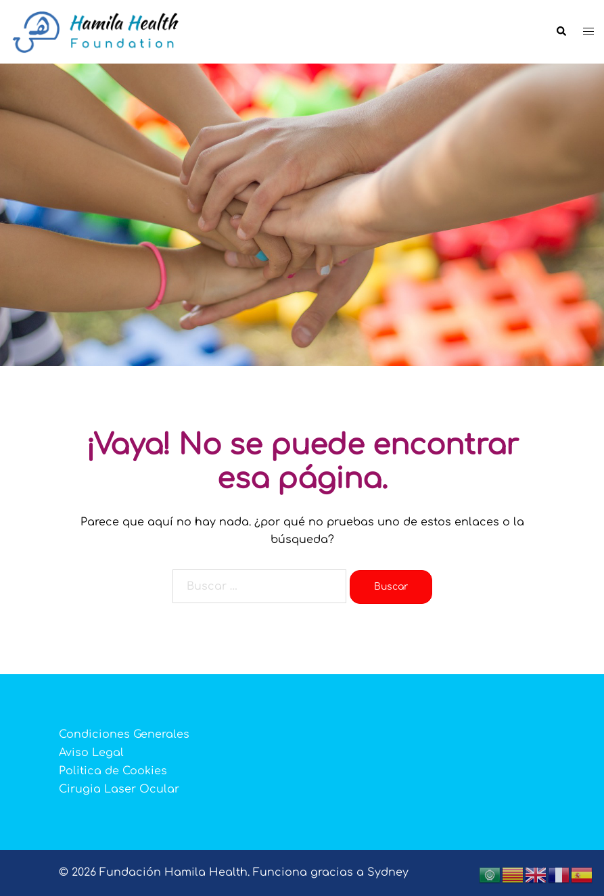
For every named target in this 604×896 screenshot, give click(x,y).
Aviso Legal (91, 753)
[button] (560, 31)
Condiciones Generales (124, 734)
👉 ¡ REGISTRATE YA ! (302, 329)
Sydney (388, 872)
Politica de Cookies (113, 771)
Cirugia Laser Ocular (119, 789)
